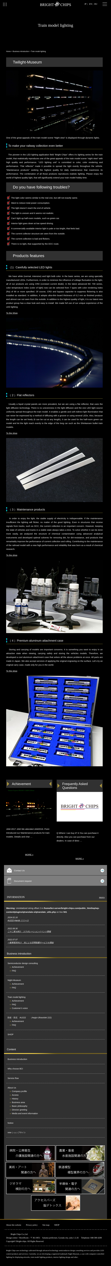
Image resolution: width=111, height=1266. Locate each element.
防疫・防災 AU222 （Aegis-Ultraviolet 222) (30, 1017)
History (15, 1099)
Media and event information (25, 1113)
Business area (18, 1102)
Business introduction (21, 51)
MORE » (29, 854)
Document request (55, 880)
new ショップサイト (17, 1132)
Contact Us (55, 870)
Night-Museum (14, 980)
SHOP (10, 1034)
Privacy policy (32, 1225)
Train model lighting (16, 997)
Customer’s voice (20, 1008)
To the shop (11, 433)
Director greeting (19, 1110)
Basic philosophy (19, 1106)
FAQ (14, 971)
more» (102, 897)
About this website (13, 1225)
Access (15, 1095)
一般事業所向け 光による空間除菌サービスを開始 (31, 942)
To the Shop (12, 313)
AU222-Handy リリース (18, 920)
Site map (45, 1225)
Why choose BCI (15, 1069)
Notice (10, 1123)
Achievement (18, 967)
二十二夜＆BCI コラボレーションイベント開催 (29, 931)
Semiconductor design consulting (23, 963)
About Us (12, 1088)
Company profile (19, 1091)
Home (8, 51)
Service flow (13, 1078)
